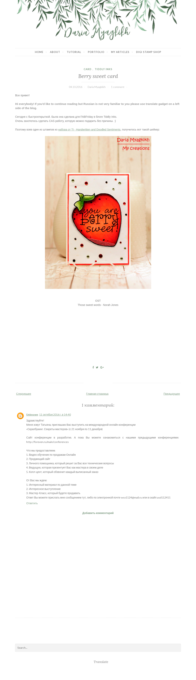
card (87, 69)
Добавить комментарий (98, 513)
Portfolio (96, 51)
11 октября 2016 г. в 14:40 (55, 414)
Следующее (23, 393)
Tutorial (74, 51)
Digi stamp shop (148, 51)
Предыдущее (171, 393)
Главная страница (97, 393)
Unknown (32, 414)
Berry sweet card (98, 76)
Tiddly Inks (103, 69)
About (55, 51)
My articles (120, 51)
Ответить (32, 503)
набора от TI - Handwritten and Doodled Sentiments (89, 129)
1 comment (117, 86)
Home (39, 51)
